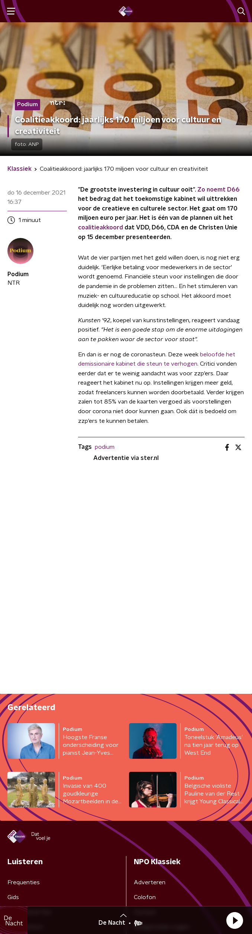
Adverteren (149, 882)
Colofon (145, 897)
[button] (234, 920)
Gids (13, 897)
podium (104, 447)
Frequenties (23, 882)
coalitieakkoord (100, 228)
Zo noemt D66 (218, 190)
